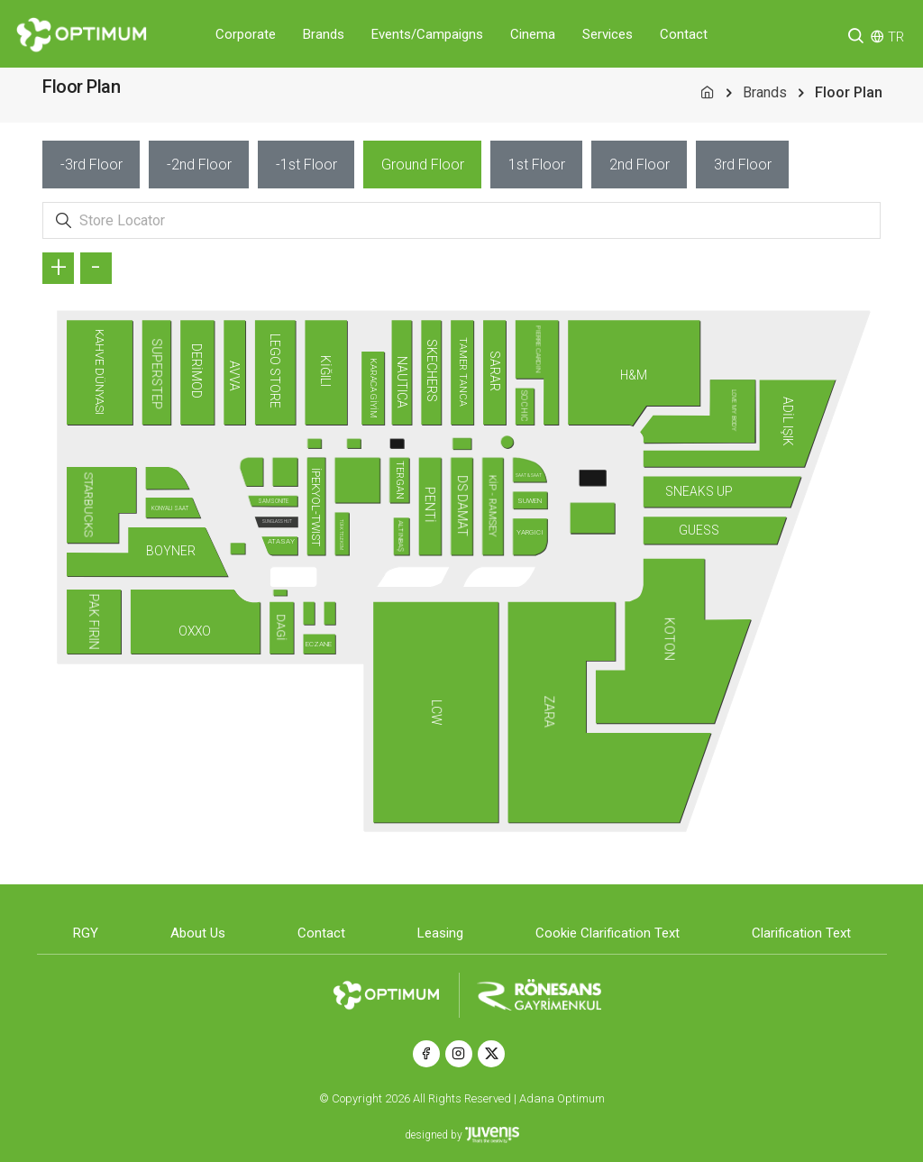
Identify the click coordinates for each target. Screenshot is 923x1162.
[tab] (91, 164)
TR (896, 37)
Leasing (440, 933)
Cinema (532, 34)
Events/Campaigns (427, 34)
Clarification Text (801, 933)
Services (607, 34)
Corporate (245, 34)
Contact (684, 34)
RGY (85, 933)
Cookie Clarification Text (607, 933)
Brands (323, 34)
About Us (197, 933)
